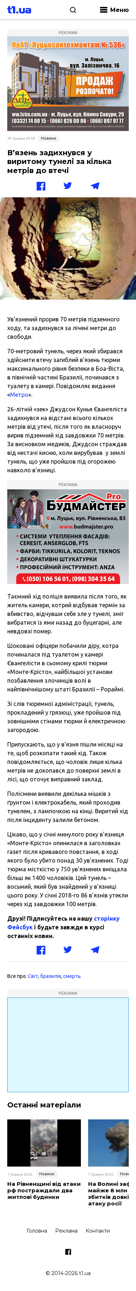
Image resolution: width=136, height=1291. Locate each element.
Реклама (66, 1231)
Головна (36, 1231)
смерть (72, 976)
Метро (19, 394)
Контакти (98, 1231)
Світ (33, 976)
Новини (48, 138)
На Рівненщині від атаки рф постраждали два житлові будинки (44, 1190)
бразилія (50, 976)
